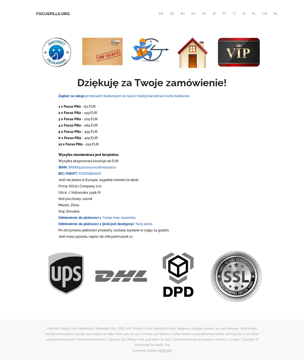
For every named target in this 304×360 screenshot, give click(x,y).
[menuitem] (159, 13)
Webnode (165, 350)
